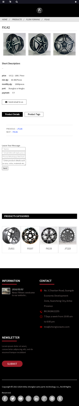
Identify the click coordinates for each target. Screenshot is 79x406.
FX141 (15, 132)
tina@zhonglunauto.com (56, 326)
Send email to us (15, 102)
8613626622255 (51, 311)
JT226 (19, 128)
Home (4, 19)
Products (17, 19)
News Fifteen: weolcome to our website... (23, 294)
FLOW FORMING (33, 19)
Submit (12, 364)
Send (5, 168)
